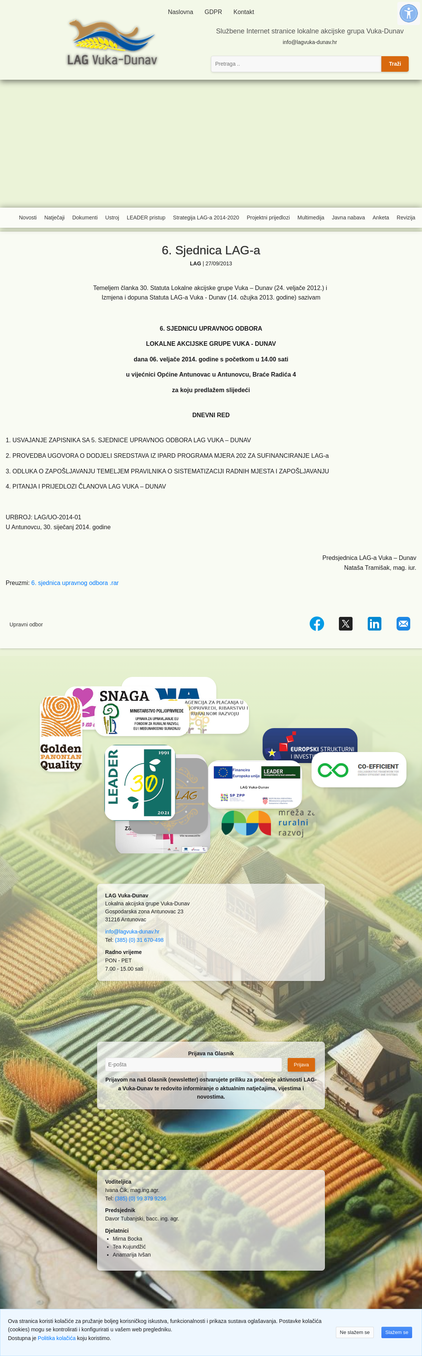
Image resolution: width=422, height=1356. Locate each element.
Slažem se (396, 1332)
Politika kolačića (57, 1338)
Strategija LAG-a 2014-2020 (206, 217)
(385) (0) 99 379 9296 (140, 1198)
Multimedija (311, 217)
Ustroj (112, 217)
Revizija (406, 217)
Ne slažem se (355, 1332)
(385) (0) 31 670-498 (139, 940)
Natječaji (54, 217)
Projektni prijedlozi (268, 217)
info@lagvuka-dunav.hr (310, 42)
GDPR (213, 12)
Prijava (301, 1064)
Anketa (381, 217)
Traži (395, 64)
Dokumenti (85, 217)
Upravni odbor (26, 624)
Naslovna (180, 12)
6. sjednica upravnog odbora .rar (75, 583)
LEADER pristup (146, 217)
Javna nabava (348, 217)
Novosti (28, 217)
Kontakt (243, 12)
